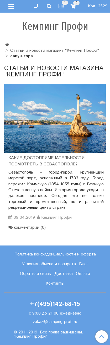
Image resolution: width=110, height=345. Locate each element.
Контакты (55, 283)
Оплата (83, 274)
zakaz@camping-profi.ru (55, 322)
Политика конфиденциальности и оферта (55, 254)
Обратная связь (35, 274)
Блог (83, 264)
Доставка (63, 274)
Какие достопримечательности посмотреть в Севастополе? (46, 161)
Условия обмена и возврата (49, 264)
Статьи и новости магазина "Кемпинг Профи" (54, 51)
